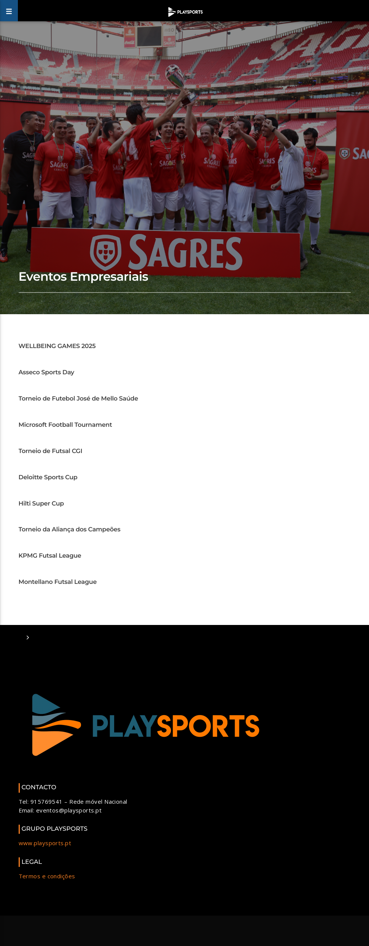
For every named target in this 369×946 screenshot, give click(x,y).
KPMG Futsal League (50, 556)
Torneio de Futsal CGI (51, 451)
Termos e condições (47, 876)
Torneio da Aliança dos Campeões (70, 529)
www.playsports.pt (45, 843)
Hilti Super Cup (41, 503)
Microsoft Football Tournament (65, 425)
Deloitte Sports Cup (48, 477)
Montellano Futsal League (58, 582)
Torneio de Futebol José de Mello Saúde (78, 398)
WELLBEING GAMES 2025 (57, 346)
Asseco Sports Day (47, 372)
